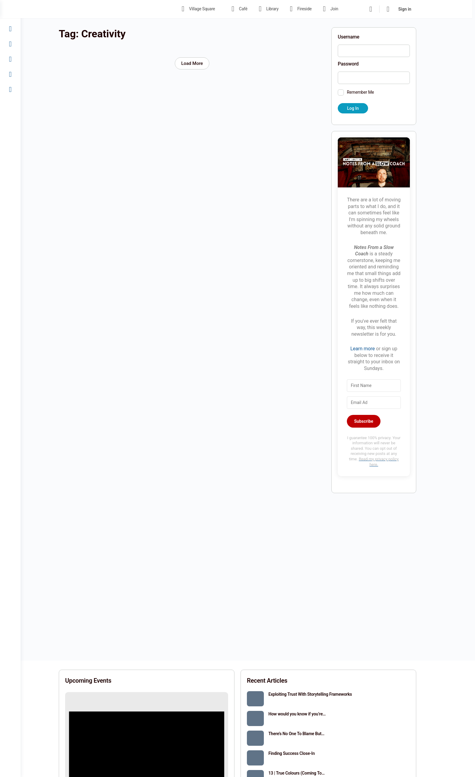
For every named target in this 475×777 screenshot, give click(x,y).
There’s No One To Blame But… (307, 733)
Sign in (416, 9)
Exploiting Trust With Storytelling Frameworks (320, 694)
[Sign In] (10, 89)
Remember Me (370, 92)
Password (358, 64)
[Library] (10, 44)
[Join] (10, 74)
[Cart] (400, 9)
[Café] (10, 28)
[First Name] (384, 385)
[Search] (382, 9)
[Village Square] (10, 13)
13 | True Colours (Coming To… (307, 773)
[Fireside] (10, 59)
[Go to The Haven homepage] (111, 8)
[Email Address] (384, 402)
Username (359, 37)
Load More (202, 63)
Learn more (372, 349)
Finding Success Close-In (302, 753)
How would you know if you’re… (307, 713)
